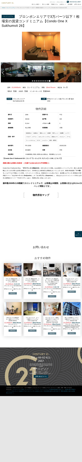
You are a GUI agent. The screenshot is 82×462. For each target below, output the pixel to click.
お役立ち (62, 4)
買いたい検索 (45, 4)
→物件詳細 (13, 293)
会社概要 (70, 4)
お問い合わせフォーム (41, 376)
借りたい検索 (35, 4)
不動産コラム (54, 4)
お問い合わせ (77, 4)
